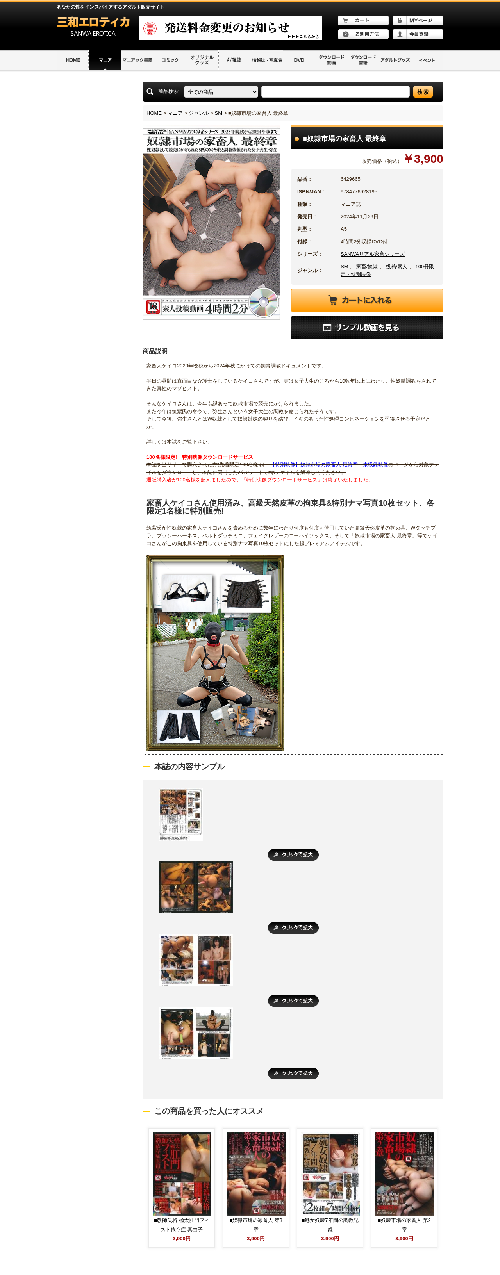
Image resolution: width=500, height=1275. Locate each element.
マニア (175, 113)
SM (219, 113)
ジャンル (199, 113)
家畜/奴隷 (367, 266)
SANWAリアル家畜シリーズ (373, 254)
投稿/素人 (397, 266)
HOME (154, 113)
